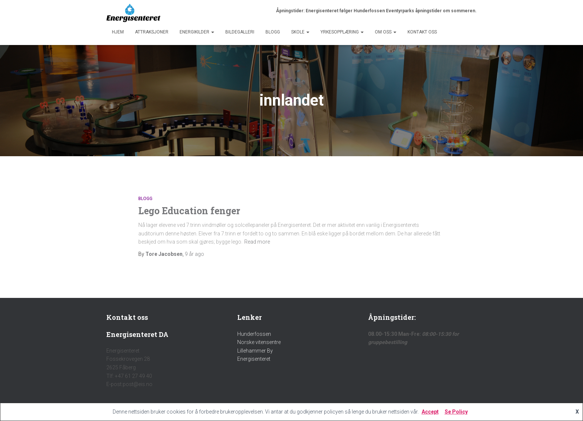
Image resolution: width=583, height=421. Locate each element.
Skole (300, 32)
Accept (430, 412)
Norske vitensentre (259, 342)
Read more (257, 242)
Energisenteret (253, 359)
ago (194, 254)
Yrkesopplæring (342, 32)
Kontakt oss (422, 32)
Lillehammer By (255, 351)
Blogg (272, 32)
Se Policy (456, 412)
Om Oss (385, 32)
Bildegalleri (239, 32)
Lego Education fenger (189, 211)
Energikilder (197, 32)
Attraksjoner (151, 32)
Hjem (118, 32)
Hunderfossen (254, 334)
